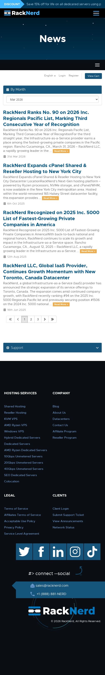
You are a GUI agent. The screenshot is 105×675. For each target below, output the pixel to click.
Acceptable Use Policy (19, 521)
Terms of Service (16, 508)
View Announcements (68, 521)
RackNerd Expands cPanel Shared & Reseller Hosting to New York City (45, 168)
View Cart (93, 76)
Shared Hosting (14, 406)
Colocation (11, 481)
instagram (74, 545)
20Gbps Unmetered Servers (23, 462)
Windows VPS (14, 431)
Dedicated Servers (17, 444)
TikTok (89, 545)
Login (62, 75)
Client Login (61, 508)
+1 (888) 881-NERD (51, 594)
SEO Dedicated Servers (20, 475)
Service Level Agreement (21, 533)
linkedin (56, 545)
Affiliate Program (64, 431)
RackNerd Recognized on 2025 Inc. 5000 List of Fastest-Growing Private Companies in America (51, 219)
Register (74, 75)
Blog (56, 406)
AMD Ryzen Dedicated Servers (25, 450)
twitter (21, 545)
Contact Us (60, 425)
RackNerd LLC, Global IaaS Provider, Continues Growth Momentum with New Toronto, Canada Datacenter (49, 272)
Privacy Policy (13, 527)
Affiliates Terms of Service (22, 515)
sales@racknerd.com (52, 586)
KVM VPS (11, 419)
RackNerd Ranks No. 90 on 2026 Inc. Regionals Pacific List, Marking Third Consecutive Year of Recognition (46, 118)
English (50, 75)
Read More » (61, 151)
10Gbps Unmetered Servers (23, 456)
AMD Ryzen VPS (15, 425)
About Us (59, 412)
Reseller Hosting (15, 412)
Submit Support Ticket (68, 515)
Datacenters (61, 419)
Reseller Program (65, 437)
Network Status (63, 527)
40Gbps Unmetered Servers (23, 469)
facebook (40, 545)
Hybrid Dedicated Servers (22, 437)
